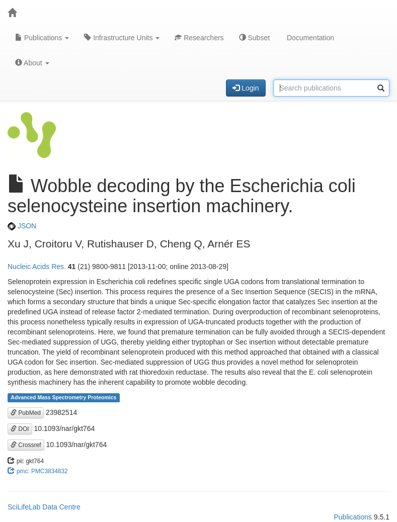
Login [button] (245, 88)
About (32, 63)
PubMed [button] (26, 412)
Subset (254, 38)
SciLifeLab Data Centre (44, 507)
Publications (42, 38)
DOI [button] (20, 428)
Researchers (199, 38)
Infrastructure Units (122, 38)
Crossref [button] (26, 445)
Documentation (309, 38)
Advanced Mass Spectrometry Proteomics (63, 398)
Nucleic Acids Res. (37, 267)
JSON (22, 226)
